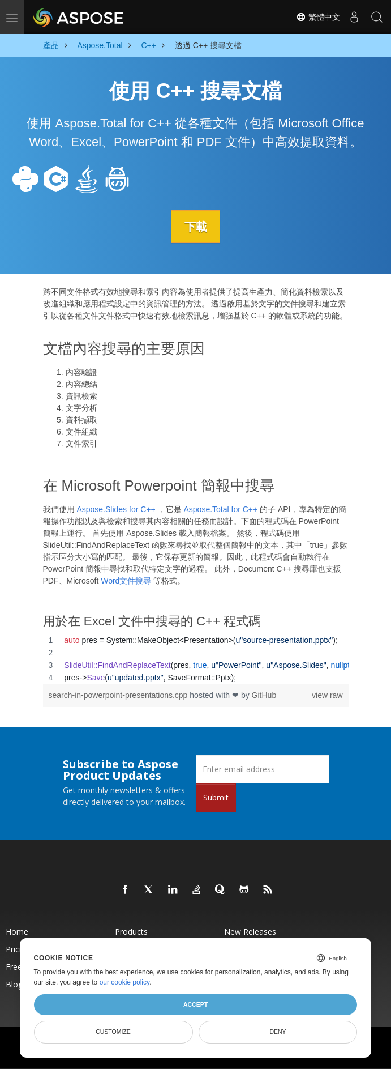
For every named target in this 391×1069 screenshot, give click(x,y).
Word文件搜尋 (126, 580)
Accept (195, 1004)
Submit (216, 796)
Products (131, 931)
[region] (196, 658)
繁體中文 (318, 17)
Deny (277, 1031)
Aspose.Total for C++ (220, 509)
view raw (327, 694)
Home (17, 931)
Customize (113, 1031)
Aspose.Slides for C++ (115, 509)
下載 (195, 226)
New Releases (250, 931)
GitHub (264, 694)
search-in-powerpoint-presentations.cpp (119, 694)
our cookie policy (125, 982)
